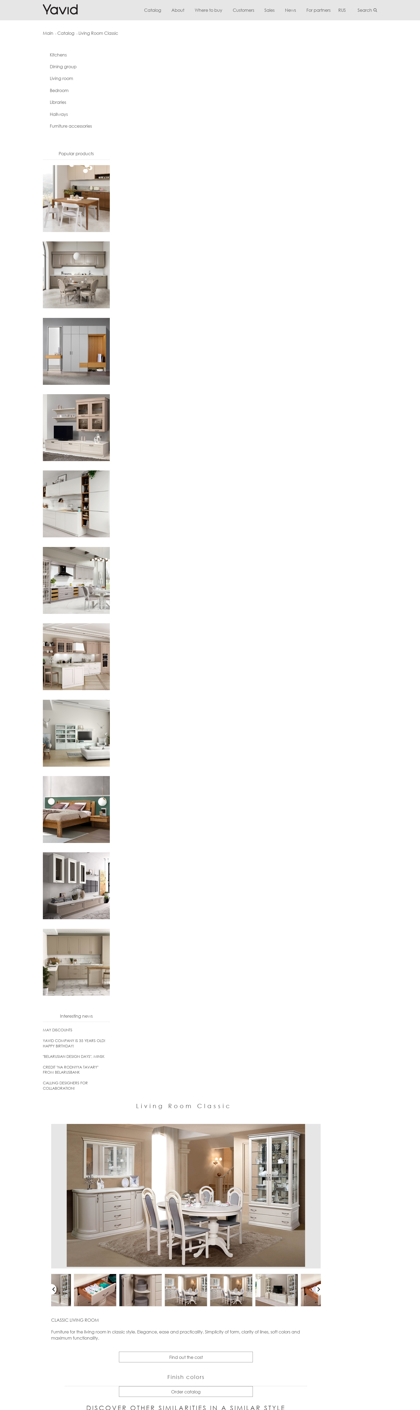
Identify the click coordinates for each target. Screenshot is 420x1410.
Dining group (53, 68)
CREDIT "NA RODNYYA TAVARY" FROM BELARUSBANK (61, 1071)
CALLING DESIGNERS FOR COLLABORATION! (55, 1087)
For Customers (96, 1225)
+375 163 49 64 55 (49, 1239)
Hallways (49, 115)
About (185, 9)
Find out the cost (246, 328)
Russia (316, 1249)
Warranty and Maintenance (109, 1239)
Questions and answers (104, 1249)
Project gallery (172, 1307)
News (299, 9)
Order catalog (246, 363)
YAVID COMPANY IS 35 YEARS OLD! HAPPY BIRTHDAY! (64, 1045)
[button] (111, 260)
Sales (278, 9)
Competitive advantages (258, 1249)
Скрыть (250, 1348)
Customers (251, 9)
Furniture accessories (61, 127)
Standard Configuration (105, 1287)
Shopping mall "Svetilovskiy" (260, 1287)
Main (38, 33)
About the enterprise (254, 1225)
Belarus (318, 1239)
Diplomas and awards (255, 1258)
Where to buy (216, 9)
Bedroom (49, 92)
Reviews (90, 1278)
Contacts (243, 1239)
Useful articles (95, 1268)
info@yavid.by (46, 1225)
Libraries (48, 104)
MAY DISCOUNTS (48, 1031)
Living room (51, 80)
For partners (328, 9)
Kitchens (48, 56)
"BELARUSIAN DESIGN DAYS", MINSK (64, 1058)
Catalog (159, 9)
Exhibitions (244, 1278)
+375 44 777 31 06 (49, 1249)
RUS (351, 9)
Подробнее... (229, 1348)
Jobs (238, 1268)
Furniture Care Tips (100, 1258)
